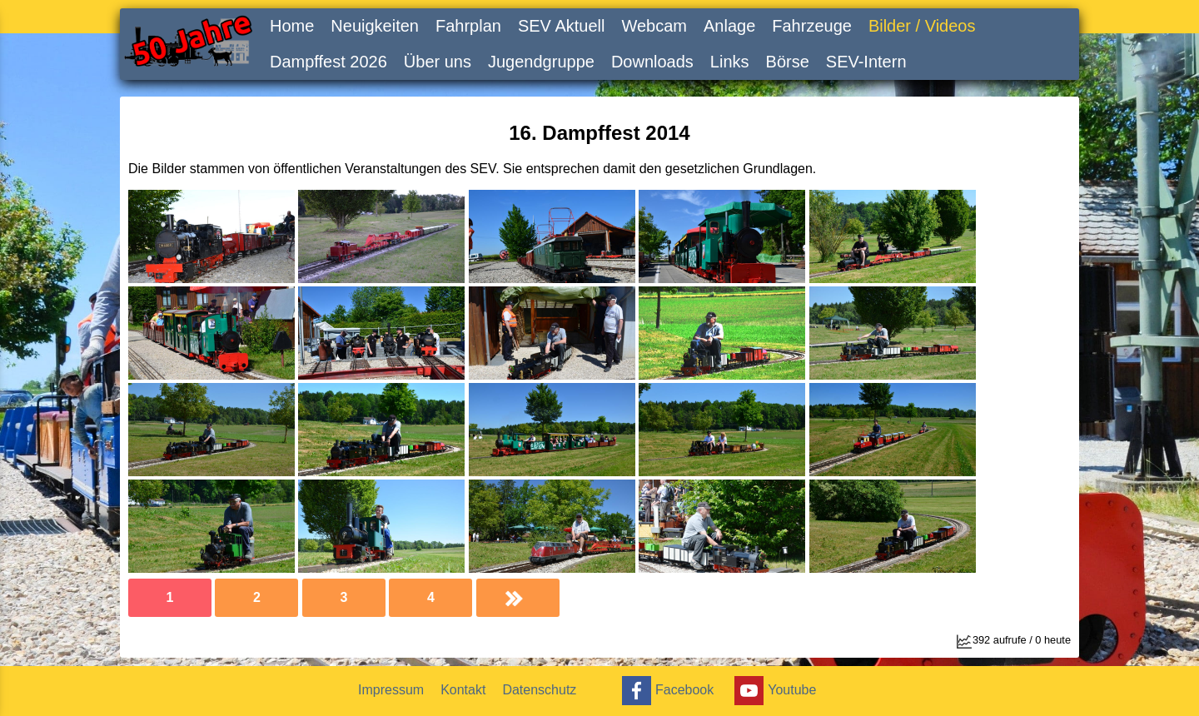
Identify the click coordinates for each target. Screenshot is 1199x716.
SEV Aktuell (561, 26)
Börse (787, 61)
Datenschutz (539, 690)
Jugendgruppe (541, 61)
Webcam (654, 26)
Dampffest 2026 (328, 61)
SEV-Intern (866, 61)
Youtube (773, 690)
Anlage (729, 26)
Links (729, 61)
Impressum (391, 690)
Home (292, 26)
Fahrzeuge (812, 26)
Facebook (666, 690)
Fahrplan (468, 26)
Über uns (437, 61)
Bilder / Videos (922, 26)
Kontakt (462, 690)
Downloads (652, 61)
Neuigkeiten (375, 26)
